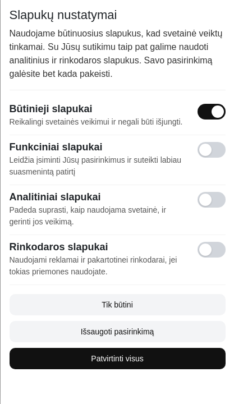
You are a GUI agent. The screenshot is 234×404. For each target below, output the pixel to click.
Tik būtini (117, 304)
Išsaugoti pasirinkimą (117, 331)
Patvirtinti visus (117, 358)
